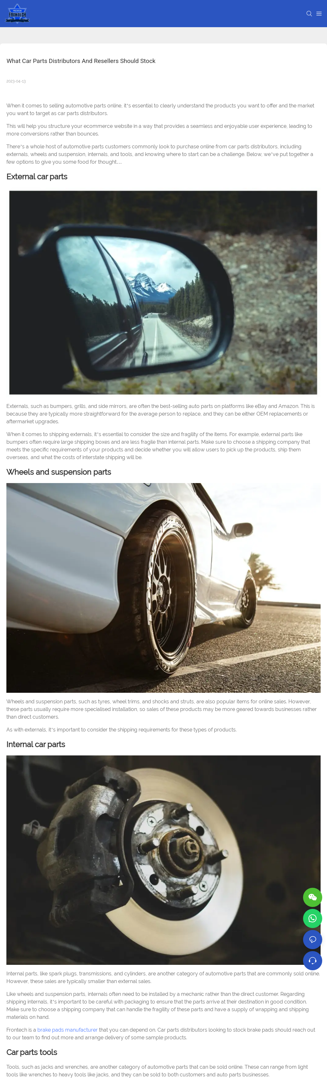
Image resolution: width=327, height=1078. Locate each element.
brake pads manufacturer (67, 1030)
